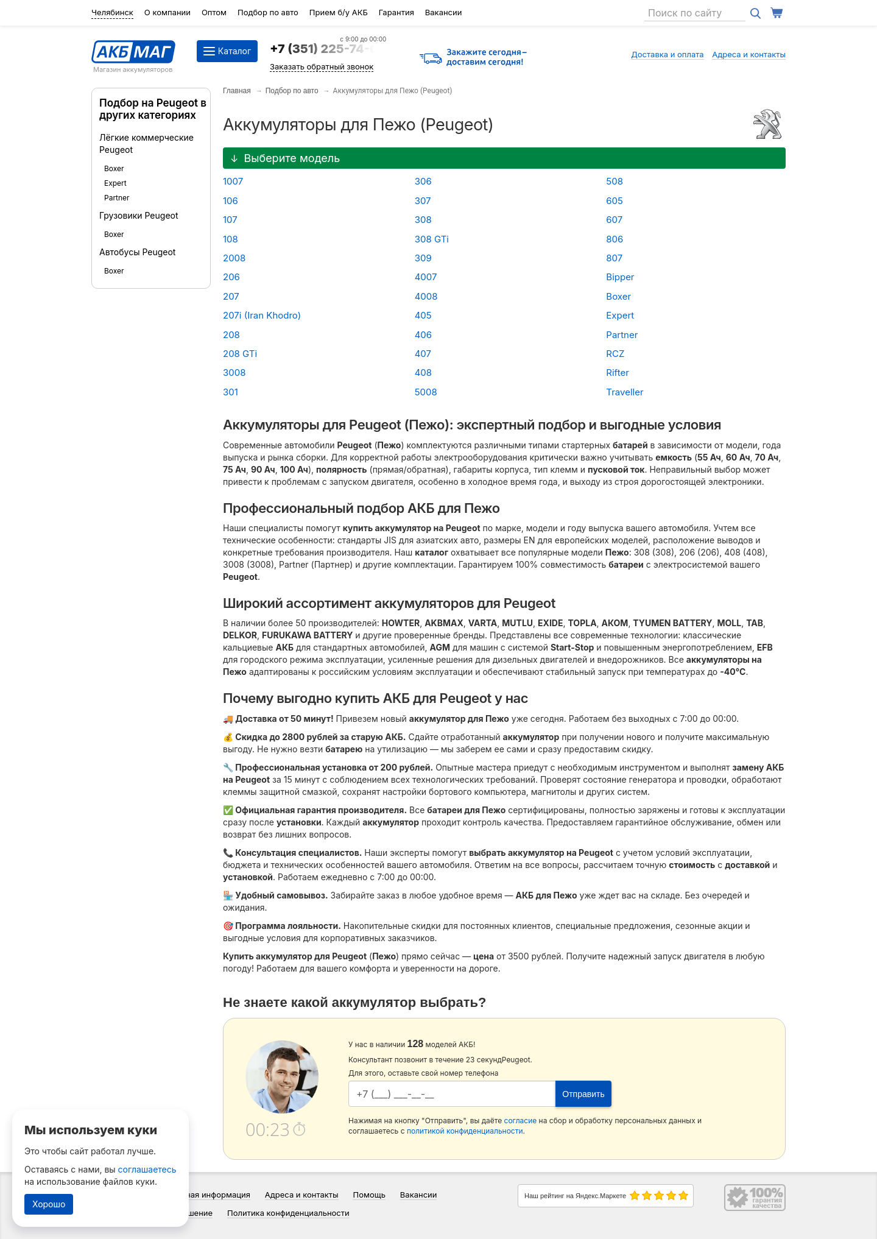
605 (614, 200)
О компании (167, 12)
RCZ (615, 353)
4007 (426, 277)
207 (231, 296)
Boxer (114, 168)
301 (230, 392)
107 (230, 219)
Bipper (620, 277)
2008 (234, 258)
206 (231, 277)
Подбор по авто (268, 12)
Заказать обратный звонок (321, 66)
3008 (234, 372)
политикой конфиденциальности (465, 1130)
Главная (237, 90)
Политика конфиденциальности (288, 1213)
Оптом (214, 12)
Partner (117, 197)
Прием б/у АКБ (338, 12)
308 (423, 219)
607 (614, 219)
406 (423, 335)
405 (423, 315)
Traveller (624, 392)
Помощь (369, 1194)
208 (231, 335)
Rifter (617, 372)
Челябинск (112, 12)
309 (423, 258)
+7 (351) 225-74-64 (328, 48)
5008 (426, 392)
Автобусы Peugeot (137, 252)
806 (614, 239)
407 (423, 353)
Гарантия (396, 12)
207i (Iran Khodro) (262, 315)
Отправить (583, 1094)
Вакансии (443, 12)
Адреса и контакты (749, 54)
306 (423, 181)
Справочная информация (201, 1194)
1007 (233, 181)
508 (614, 181)
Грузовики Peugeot (138, 215)
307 (423, 200)
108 (230, 239)
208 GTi (240, 353)
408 (423, 372)
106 (230, 200)
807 (614, 258)
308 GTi (432, 239)
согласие (520, 1120)
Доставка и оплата (667, 54)
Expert (115, 183)
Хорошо (48, 1204)
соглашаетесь (147, 1169)
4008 (426, 296)
